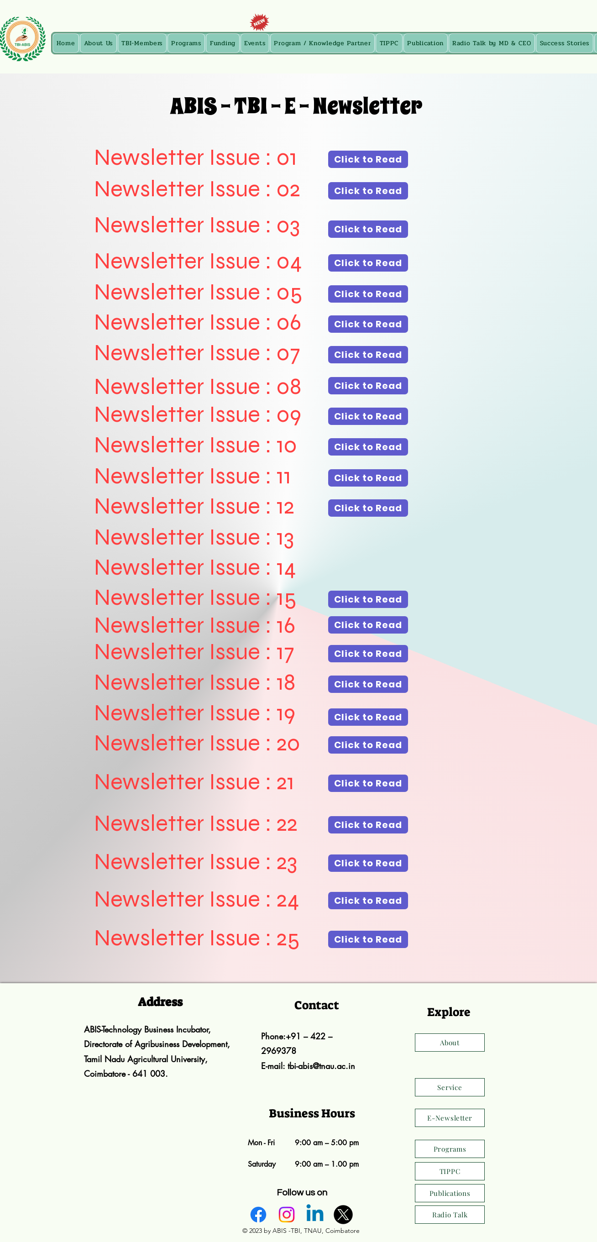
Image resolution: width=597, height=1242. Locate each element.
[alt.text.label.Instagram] (286, 1214)
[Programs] (450, 1149)
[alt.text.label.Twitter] (343, 1214)
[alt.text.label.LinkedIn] (314, 1214)
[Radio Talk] (450, 1214)
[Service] (450, 1087)
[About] (450, 1042)
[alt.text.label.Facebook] (258, 1214)
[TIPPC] (450, 1171)
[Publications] (450, 1193)
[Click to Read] (368, 159)
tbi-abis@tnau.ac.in (321, 1065)
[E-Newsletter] (450, 1118)
